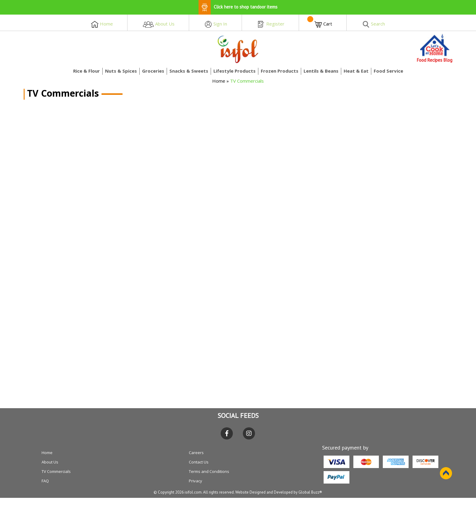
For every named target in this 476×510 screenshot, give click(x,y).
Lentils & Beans (321, 71)
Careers (196, 452)
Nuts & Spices (121, 71)
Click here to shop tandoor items (238, 7)
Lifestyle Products (234, 71)
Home (218, 81)
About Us (50, 462)
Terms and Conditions (209, 471)
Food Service (388, 71)
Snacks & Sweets (188, 71)
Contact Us (199, 462)
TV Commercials (56, 471)
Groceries (153, 71)
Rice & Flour (86, 71)
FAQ (45, 481)
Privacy (195, 481)
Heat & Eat (356, 71)
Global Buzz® (310, 492)
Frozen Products (279, 71)
